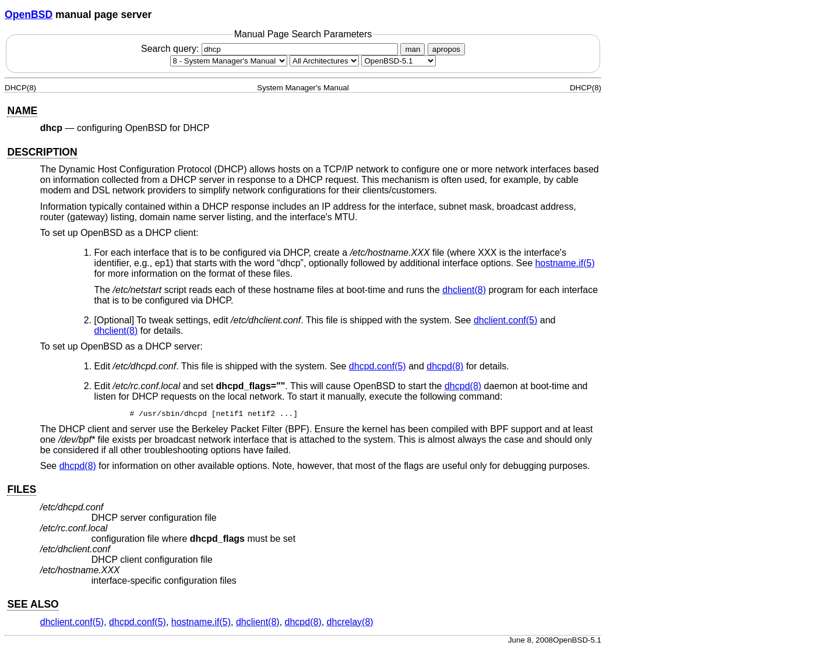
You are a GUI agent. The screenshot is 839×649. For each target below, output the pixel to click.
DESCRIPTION (42, 152)
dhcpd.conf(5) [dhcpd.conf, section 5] (377, 366)
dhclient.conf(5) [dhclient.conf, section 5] (505, 320)
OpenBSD (28, 14)
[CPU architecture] (324, 60)
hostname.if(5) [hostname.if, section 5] (564, 263)
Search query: (271, 49)
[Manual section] (228, 60)
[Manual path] (398, 60)
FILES (21, 489)
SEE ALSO (32, 604)
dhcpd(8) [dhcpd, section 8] (444, 366)
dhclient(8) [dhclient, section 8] (464, 290)
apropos (446, 49)
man (412, 49)
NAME (22, 111)
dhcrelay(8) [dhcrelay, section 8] (350, 622)
